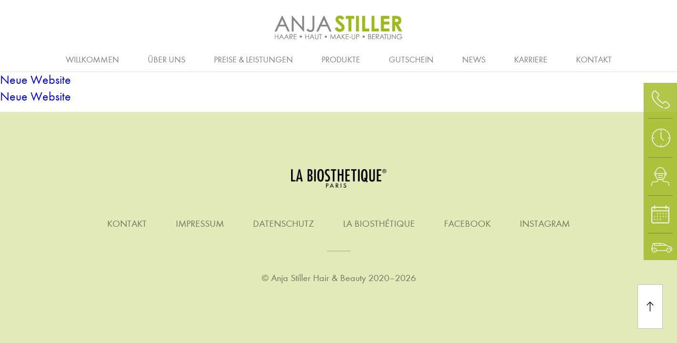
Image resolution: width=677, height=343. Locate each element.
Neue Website (35, 79)
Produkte (341, 60)
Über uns (166, 60)
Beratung (33, 58)
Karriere (530, 60)
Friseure (304, 58)
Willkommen (92, 60)
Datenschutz (283, 223)
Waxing (647, 58)
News (473, 60)
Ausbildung (187, 58)
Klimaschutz (554, 58)
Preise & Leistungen (253, 60)
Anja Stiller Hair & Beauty (318, 277)
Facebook (467, 223)
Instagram (545, 223)
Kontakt (594, 60)
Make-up (449, 58)
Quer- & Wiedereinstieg (445, 58)
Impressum (200, 223)
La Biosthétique (379, 223)
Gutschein (411, 60)
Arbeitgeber (62, 58)
